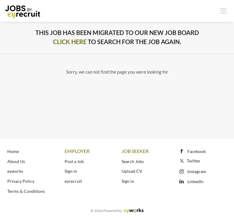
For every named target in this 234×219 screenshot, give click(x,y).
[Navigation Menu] (223, 10)
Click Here (70, 41)
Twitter (189, 160)
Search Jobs (133, 161)
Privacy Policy (20, 181)
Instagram (196, 171)
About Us (16, 161)
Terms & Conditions (26, 191)
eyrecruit (73, 181)
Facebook (196, 151)
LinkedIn (195, 181)
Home (13, 151)
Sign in (71, 171)
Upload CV (132, 171)
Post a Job (74, 161)
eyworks (15, 171)
